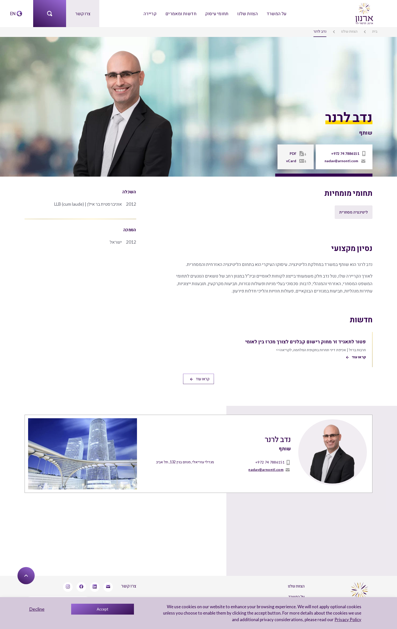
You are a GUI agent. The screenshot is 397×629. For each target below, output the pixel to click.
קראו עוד (199, 376)
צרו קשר (82, 13)
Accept (102, 609)
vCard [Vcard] (292, 161)
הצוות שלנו (247, 13)
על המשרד (275, 13)
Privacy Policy (348, 619)
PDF (294, 153)
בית (375, 31)
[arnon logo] (364, 12)
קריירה (151, 13)
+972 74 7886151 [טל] (345, 153)
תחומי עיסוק (216, 13)
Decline (37, 609)
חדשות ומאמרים (181, 13)
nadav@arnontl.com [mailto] (341, 161)
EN (13, 13)
